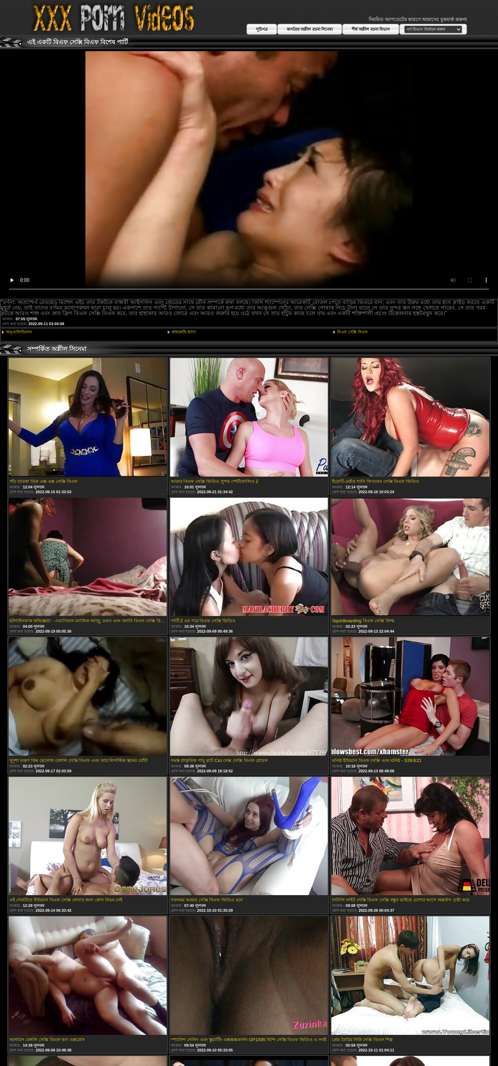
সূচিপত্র (262, 29)
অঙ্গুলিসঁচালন (19, 332)
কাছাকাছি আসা (184, 332)
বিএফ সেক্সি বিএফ (352, 332)
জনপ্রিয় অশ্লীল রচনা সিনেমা (310, 29)
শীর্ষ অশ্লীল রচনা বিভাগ (371, 29)
